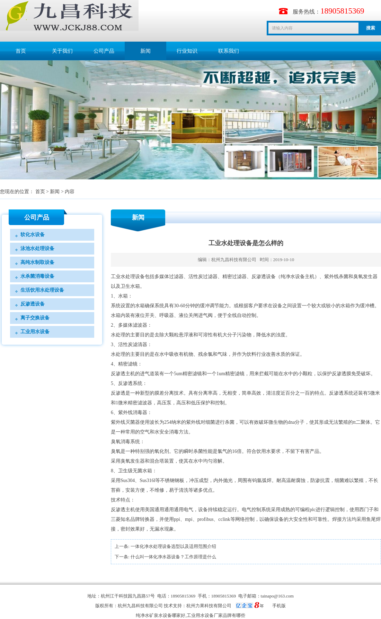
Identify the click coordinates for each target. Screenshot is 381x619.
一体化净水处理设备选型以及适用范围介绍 (173, 546)
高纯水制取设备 (37, 262)
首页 (21, 51)
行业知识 (187, 51)
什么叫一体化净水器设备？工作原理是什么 (173, 556)
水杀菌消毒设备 (37, 276)
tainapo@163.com (277, 596)
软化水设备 (32, 234)
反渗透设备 (32, 304)
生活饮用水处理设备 (42, 290)
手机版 (279, 605)
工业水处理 (123, 276)
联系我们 (228, 51)
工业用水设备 (35, 331)
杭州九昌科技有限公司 (233, 259)
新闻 (145, 51)
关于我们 (62, 51)
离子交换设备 (35, 317)
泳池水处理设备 (37, 248)
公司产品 (104, 51)
